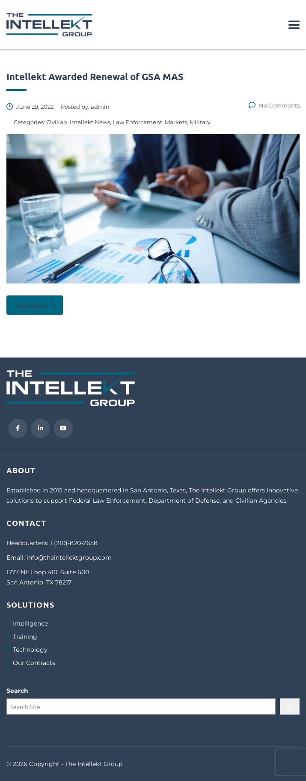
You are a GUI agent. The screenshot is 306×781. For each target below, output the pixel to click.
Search (17, 691)
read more (36, 305)
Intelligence (30, 623)
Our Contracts (34, 663)
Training (25, 637)
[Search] (290, 706)
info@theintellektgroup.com (69, 557)
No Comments (274, 105)
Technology (30, 649)
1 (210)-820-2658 (74, 543)
